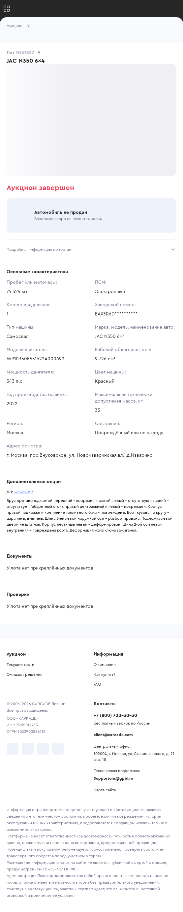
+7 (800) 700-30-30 (115, 715)
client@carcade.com (113, 735)
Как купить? (104, 674)
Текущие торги (20, 665)
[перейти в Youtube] (43, 749)
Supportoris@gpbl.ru (113, 778)
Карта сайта (105, 790)
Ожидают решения (24, 674)
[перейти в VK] (12, 749)
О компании (105, 665)
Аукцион (14, 26)
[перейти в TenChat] (58, 749)
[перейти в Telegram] (28, 749)
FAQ (97, 684)
